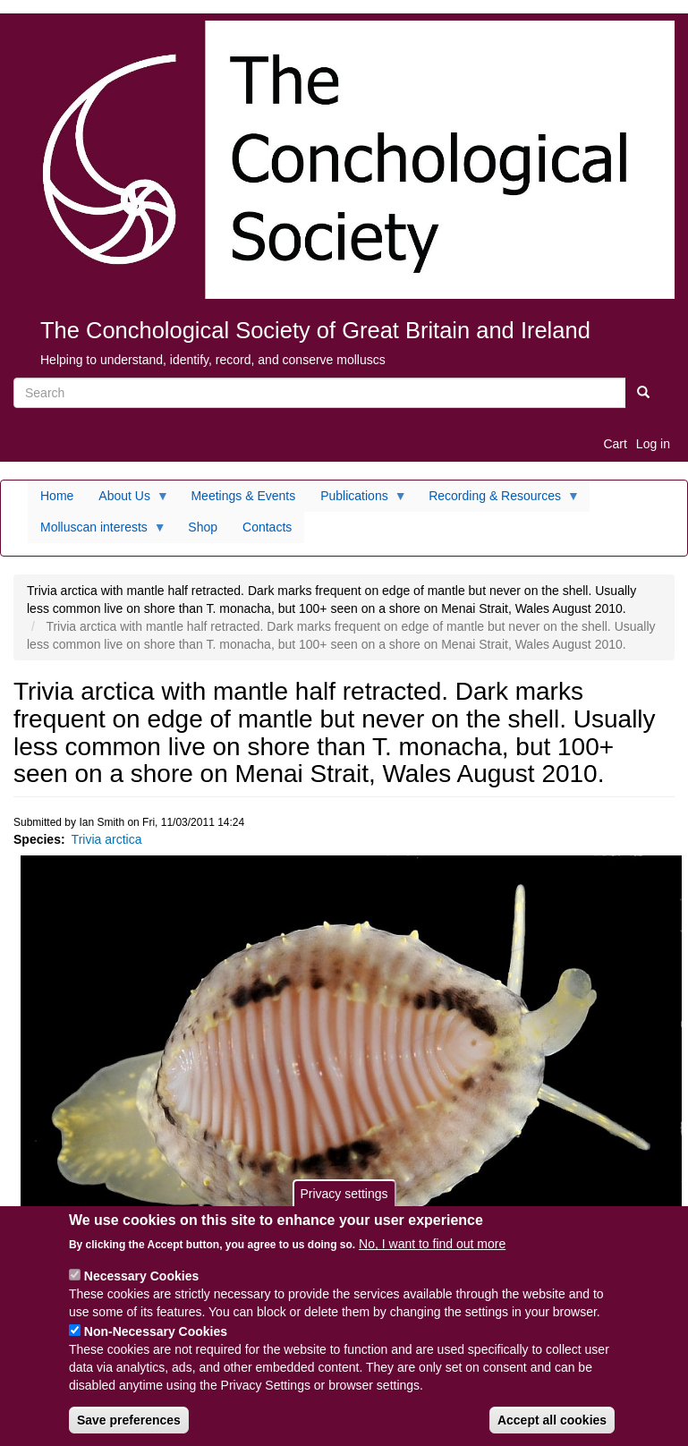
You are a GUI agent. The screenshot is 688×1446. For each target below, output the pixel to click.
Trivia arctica (107, 839)
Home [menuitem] (56, 496)
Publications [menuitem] (357, 500)
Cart (614, 444)
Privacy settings (343, 1208)
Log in (653, 444)
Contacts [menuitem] (267, 527)
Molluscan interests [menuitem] (97, 531)
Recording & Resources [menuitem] (498, 500)
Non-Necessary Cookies (155, 1346)
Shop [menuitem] (202, 527)
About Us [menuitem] (127, 500)
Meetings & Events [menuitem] (243, 496)
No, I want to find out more (432, 1258)
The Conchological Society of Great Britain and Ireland (315, 330)
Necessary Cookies (141, 1290)
